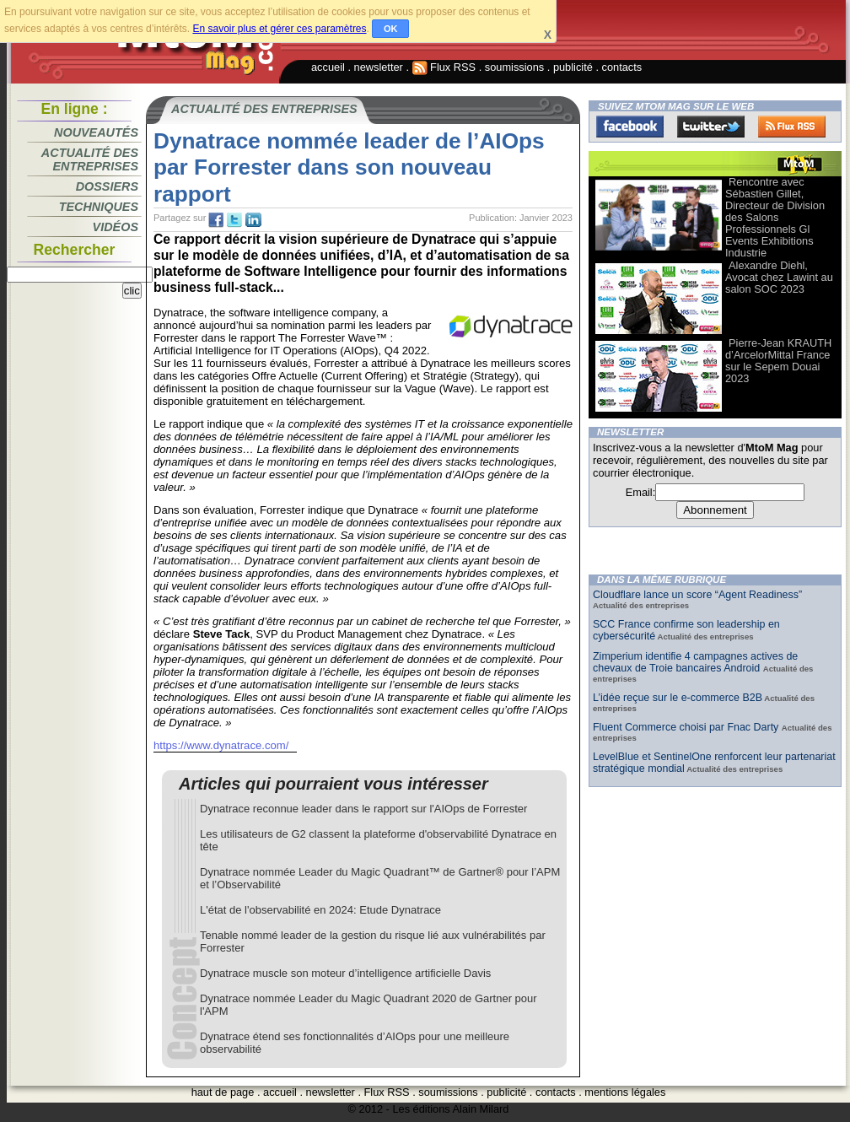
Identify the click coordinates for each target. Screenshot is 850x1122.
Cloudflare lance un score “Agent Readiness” (697, 595)
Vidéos (115, 227)
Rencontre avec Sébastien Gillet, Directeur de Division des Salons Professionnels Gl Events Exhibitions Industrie (775, 217)
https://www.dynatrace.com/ (220, 745)
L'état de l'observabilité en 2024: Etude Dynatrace (320, 910)
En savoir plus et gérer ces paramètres (279, 29)
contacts (622, 67)
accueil (328, 67)
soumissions (514, 67)
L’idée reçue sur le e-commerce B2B (677, 698)
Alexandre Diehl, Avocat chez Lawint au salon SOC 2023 (779, 277)
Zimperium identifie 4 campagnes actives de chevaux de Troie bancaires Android (695, 662)
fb (215, 220)
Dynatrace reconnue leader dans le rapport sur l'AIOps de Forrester (363, 808)
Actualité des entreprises (89, 159)
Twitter (711, 127)
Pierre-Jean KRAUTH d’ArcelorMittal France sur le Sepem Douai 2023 (778, 361)
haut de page (223, 1092)
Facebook (630, 127)
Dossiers (107, 186)
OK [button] (391, 29)
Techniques (98, 206)
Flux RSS (444, 67)
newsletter (378, 67)
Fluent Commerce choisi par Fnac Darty (687, 727)
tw (234, 220)
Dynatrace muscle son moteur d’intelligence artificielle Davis (345, 973)
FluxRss (792, 127)
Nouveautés (96, 132)
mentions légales (624, 1092)
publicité (573, 67)
